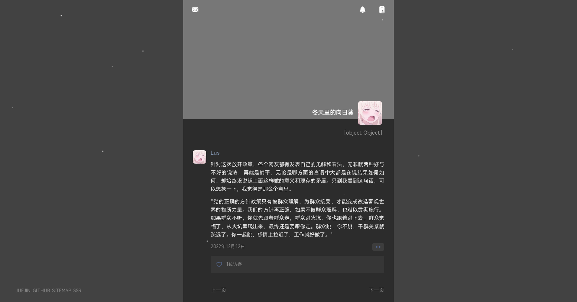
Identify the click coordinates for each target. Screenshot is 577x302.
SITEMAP (61, 290)
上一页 (218, 289)
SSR (77, 290)
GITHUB (41, 290)
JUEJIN (23, 290)
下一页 (376, 289)
